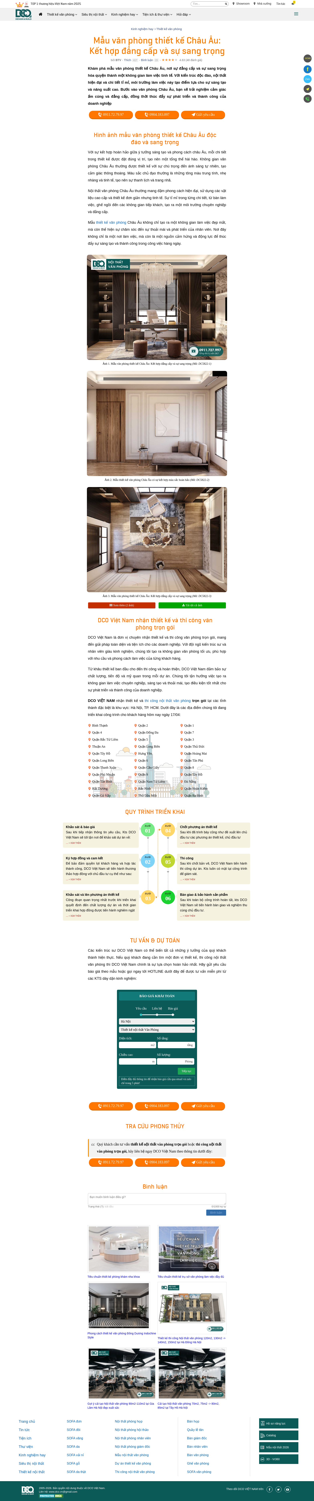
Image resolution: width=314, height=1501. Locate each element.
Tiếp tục (186, 1071)
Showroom (241, 3)
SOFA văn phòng (199, 1472)
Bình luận (147, 60)
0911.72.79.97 (111, 115)
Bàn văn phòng (198, 1455)
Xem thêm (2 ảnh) (122, 605)
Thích (127, 60)
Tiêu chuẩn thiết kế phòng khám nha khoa (114, 1276)
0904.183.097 (157, 115)
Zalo (307, 79)
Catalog (271, 1435)
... (67, 842)
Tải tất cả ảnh (192, 605)
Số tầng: (176, 1042)
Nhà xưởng (262, 3)
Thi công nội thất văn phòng (135, 1472)
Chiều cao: (137, 1059)
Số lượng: (175, 1059)
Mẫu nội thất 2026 (277, 1447)
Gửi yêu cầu (203, 115)
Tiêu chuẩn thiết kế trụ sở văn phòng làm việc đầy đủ (191, 1276)
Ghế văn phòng (198, 1463)
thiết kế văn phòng (111, 222)
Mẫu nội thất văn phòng (132, 1455)
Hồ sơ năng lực (275, 1423)
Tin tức (280, 4)
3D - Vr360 (273, 1459)
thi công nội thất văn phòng (168, 701)
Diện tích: (137, 1042)
